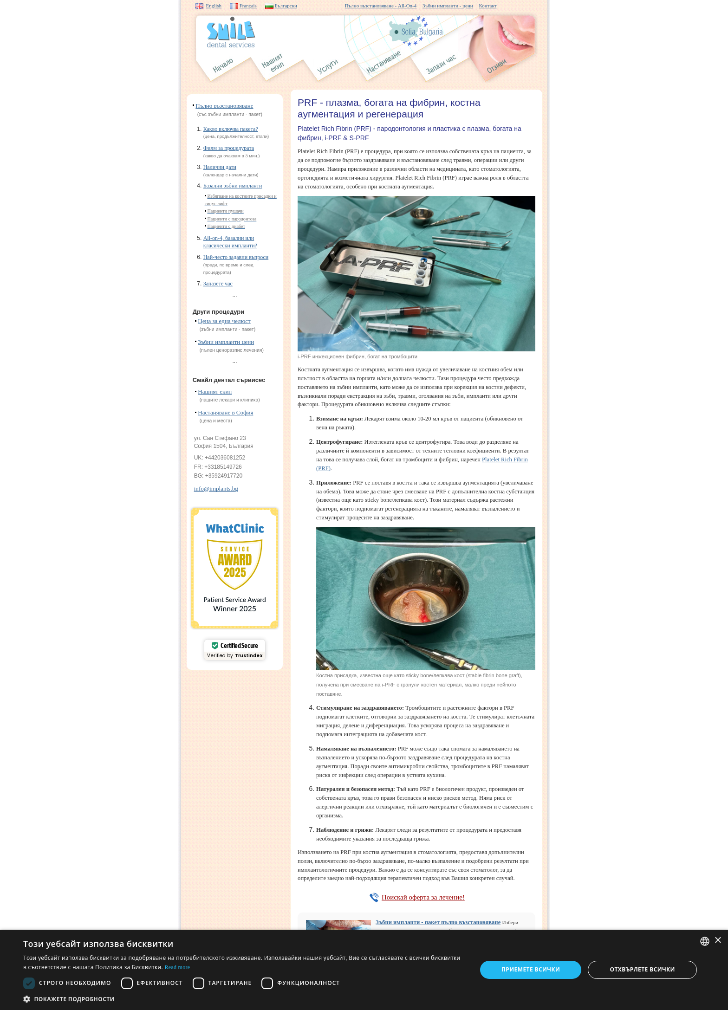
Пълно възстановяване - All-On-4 (381, 5)
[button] (243, 998)
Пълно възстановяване (224, 105)
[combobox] (704, 941)
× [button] (717, 940)
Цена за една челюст (224, 320)
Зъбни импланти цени (226, 341)
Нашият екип (215, 391)
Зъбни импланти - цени (447, 5)
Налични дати (219, 167)
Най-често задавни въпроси (236, 257)
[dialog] (364, 970)
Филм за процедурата (228, 148)
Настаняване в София (225, 412)
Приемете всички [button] (530, 969)
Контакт (487, 5)
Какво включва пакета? (230, 129)
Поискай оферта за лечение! (423, 897)
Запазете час (218, 283)
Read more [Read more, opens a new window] (177, 967)
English (214, 5)
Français (248, 5)
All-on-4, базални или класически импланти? (230, 242)
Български (285, 5)
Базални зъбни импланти (232, 185)
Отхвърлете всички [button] (642, 969)
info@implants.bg (216, 488)
